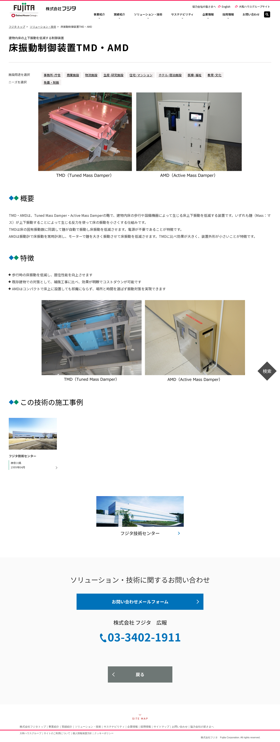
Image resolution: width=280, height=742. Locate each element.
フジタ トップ (17, 26)
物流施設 (91, 75)
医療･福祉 (194, 75)
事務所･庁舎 (52, 75)
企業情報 (132, 726)
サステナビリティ (114, 726)
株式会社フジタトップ (33, 726)
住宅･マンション (141, 75)
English (224, 6)
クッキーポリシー (104, 733)
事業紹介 (54, 726)
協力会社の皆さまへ (204, 6)
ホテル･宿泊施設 (170, 75)
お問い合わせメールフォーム (140, 601)
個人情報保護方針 (82, 733)
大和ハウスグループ (30, 733)
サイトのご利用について (57, 733)
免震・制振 (51, 82)
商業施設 (73, 75)
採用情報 (145, 726)
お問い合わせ (180, 726)
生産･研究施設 (113, 75)
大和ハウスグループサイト (252, 6)
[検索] (267, 14)
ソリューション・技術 (43, 26)
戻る (140, 674)
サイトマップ (161, 726)
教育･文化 (214, 75)
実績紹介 (67, 726)
